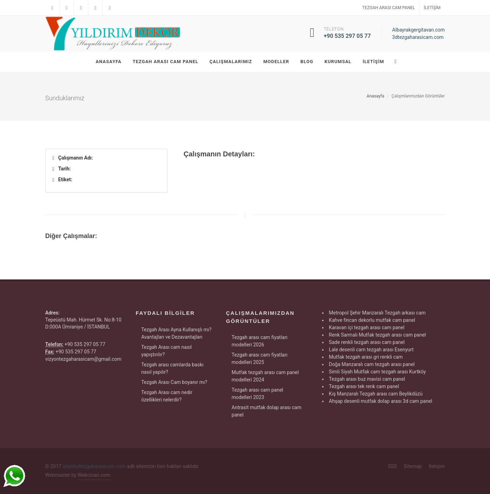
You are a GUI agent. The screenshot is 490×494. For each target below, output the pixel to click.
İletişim (432, 7)
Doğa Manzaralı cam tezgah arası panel (372, 364)
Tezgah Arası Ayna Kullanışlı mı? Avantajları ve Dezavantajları (176, 333)
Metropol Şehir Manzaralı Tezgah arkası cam (377, 313)
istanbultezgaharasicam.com (93, 466)
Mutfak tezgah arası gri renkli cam (366, 357)
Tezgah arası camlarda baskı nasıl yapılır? (172, 368)
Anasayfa (375, 96)
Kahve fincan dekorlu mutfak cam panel (372, 320)
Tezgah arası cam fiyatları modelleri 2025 (259, 358)
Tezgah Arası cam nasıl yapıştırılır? (166, 350)
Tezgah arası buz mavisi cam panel (367, 379)
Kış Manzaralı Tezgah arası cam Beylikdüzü (375, 394)
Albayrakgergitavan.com (418, 30)
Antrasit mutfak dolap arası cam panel (266, 411)
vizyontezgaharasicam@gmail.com (83, 359)
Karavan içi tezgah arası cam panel (366, 327)
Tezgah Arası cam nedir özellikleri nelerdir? (166, 396)
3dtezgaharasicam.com (418, 37)
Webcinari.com (94, 475)
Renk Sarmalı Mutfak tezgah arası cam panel (377, 335)
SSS (392, 466)
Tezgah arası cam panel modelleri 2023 (257, 393)
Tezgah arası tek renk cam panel (364, 386)
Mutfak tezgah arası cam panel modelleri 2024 (265, 376)
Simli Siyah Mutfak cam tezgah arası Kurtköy (377, 371)
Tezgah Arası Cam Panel (388, 7)
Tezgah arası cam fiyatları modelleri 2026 (259, 340)
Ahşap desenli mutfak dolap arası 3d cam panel (380, 401)
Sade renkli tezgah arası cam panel (366, 342)
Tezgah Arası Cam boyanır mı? (174, 382)
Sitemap (413, 466)
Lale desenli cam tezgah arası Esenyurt (371, 349)
